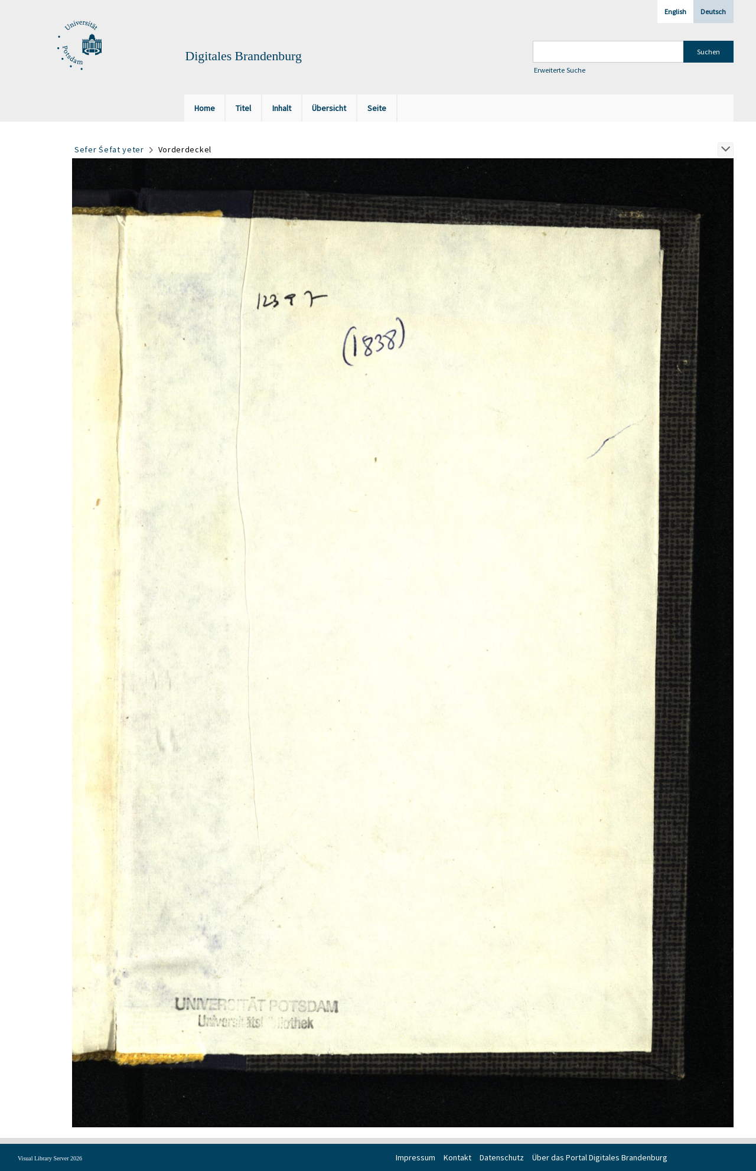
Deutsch (713, 11)
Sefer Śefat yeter (109, 149)
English (675, 11)
